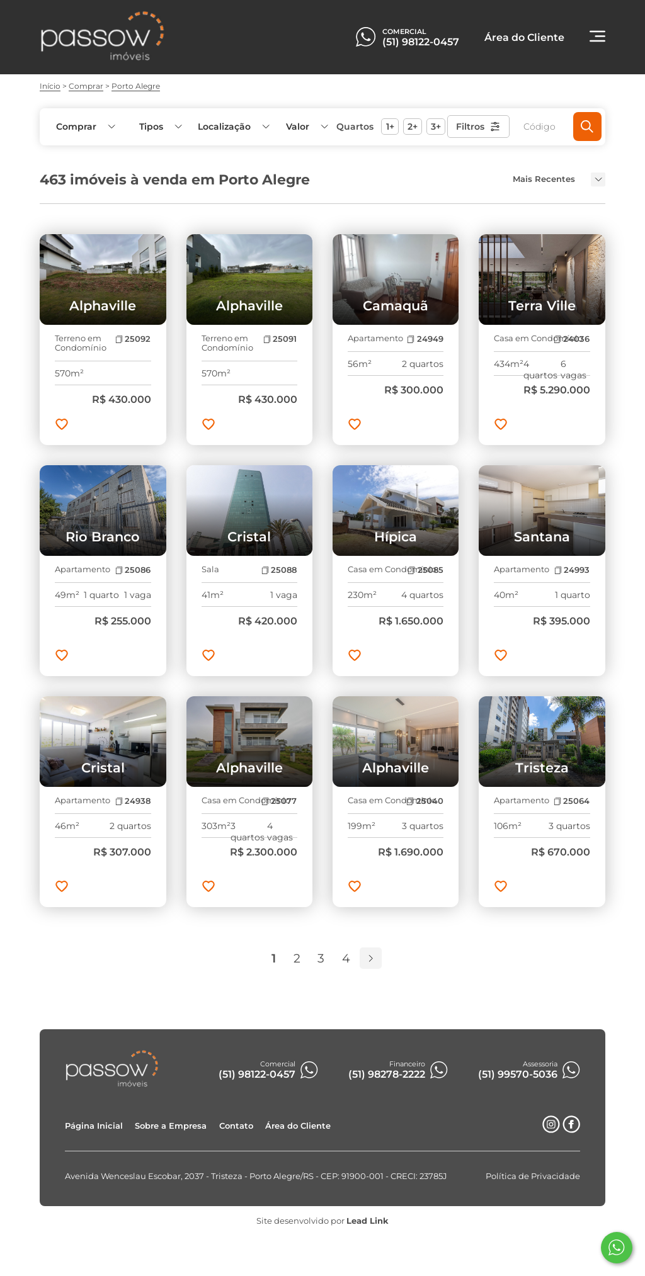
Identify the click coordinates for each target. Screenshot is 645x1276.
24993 (572, 570)
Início (50, 86)
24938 (133, 801)
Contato (236, 1126)
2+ (413, 126)
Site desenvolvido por (322, 1221)
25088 (279, 570)
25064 (572, 801)
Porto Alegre (135, 86)
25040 (424, 801)
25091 (280, 339)
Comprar (86, 86)
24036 (572, 339)
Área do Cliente (298, 1126)
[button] (306, 126)
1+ (390, 126)
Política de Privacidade (533, 1176)
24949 (425, 339)
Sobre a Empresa (171, 1126)
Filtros (478, 126)
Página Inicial (94, 1126)
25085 (425, 570)
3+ (436, 126)
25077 (279, 801)
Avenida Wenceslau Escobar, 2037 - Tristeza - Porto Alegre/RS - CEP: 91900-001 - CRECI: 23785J (256, 1176)
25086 (133, 570)
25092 (133, 339)
